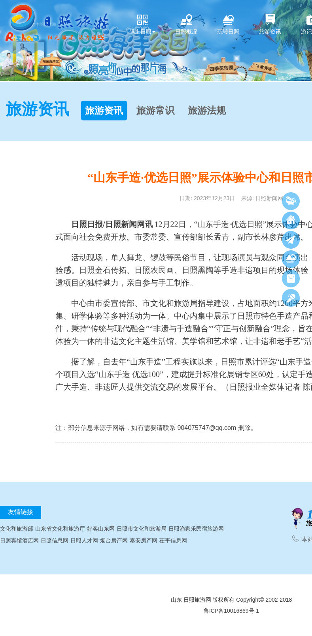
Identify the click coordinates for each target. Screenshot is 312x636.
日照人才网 (84, 540)
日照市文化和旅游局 (141, 528)
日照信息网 (54, 540)
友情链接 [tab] (20, 511)
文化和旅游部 (16, 528)
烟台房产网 (114, 540)
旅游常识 (155, 110)
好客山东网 (101, 528)
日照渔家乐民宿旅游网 (196, 528)
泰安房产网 (143, 540)
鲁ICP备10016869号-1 (231, 611)
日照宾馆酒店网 (19, 540)
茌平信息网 (173, 540)
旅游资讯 (104, 110)
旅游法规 (207, 110)
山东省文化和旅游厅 (60, 528)
